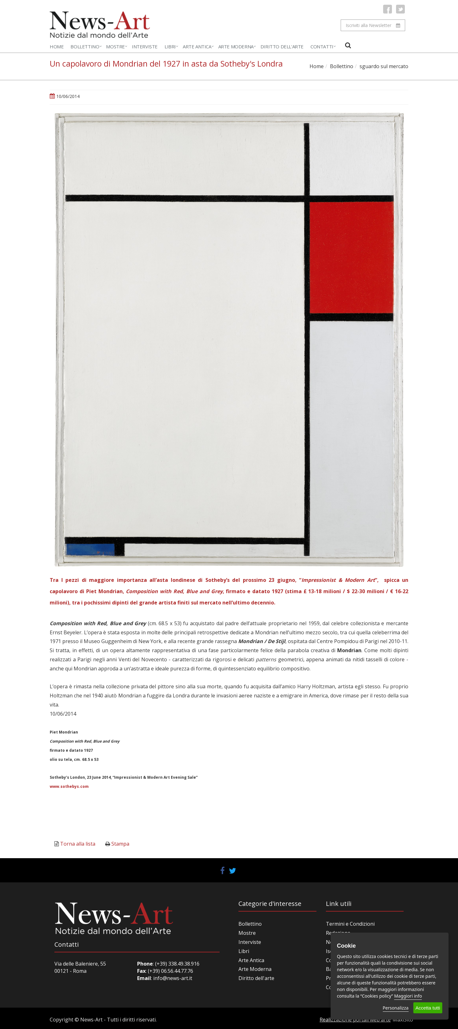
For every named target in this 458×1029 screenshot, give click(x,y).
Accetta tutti (428, 1007)
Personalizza (396, 1008)
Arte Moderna (236, 46)
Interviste (145, 46)
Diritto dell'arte (256, 978)
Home (57, 46)
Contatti (321, 46)
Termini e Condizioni (350, 923)
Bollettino (84, 46)
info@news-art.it (172, 978)
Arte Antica (197, 46)
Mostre (115, 46)
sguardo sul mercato (384, 66)
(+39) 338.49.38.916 (176, 963)
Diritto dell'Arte (282, 46)
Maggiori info (408, 996)
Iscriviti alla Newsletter (373, 25)
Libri (170, 46)
